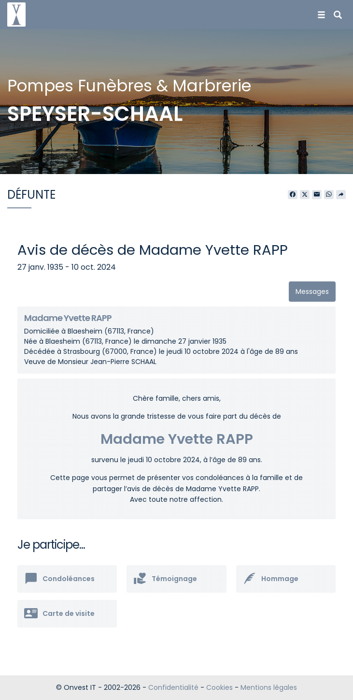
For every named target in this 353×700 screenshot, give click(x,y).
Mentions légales (268, 687)
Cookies (219, 687)
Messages (312, 291)
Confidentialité (173, 687)
